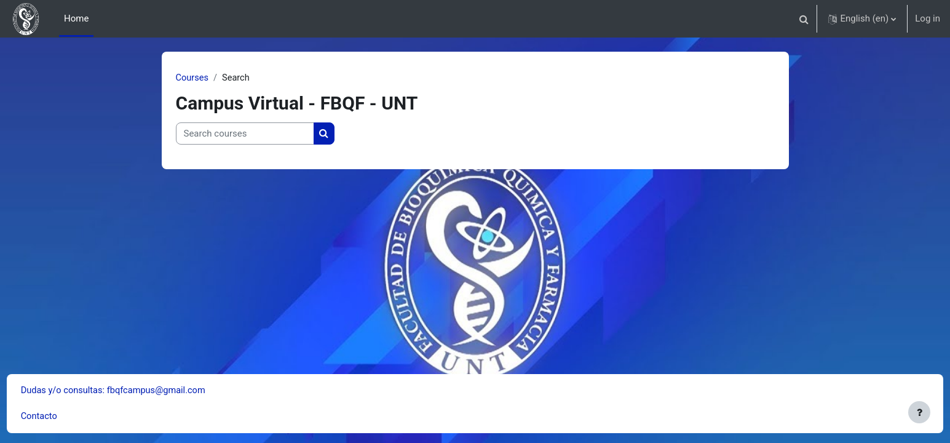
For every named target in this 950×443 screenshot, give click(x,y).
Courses (193, 78)
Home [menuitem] (76, 18)
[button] (803, 19)
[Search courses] (245, 134)
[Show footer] (919, 412)
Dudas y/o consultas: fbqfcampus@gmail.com (139, 390)
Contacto (62, 416)
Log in (927, 18)
